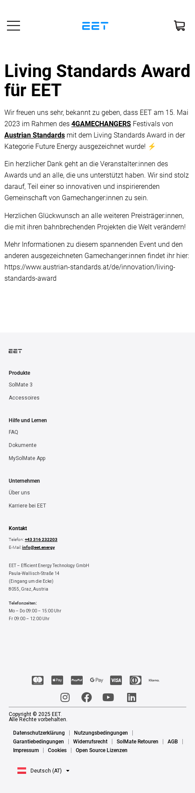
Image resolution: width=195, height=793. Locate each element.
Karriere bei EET (27, 506)
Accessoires (24, 398)
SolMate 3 (21, 385)
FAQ (13, 432)
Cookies (57, 750)
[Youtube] (108, 697)
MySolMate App (27, 458)
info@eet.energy (38, 547)
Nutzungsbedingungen (101, 733)
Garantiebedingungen (38, 742)
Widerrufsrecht (90, 742)
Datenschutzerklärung (39, 733)
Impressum (26, 750)
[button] (43, 770)
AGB (173, 742)
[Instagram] (64, 697)
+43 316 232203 (41, 539)
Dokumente (23, 445)
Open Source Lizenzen (102, 750)
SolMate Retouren (137, 742)
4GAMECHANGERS (101, 124)
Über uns (19, 493)
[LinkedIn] (130, 697)
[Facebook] (86, 697)
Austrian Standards (34, 135)
